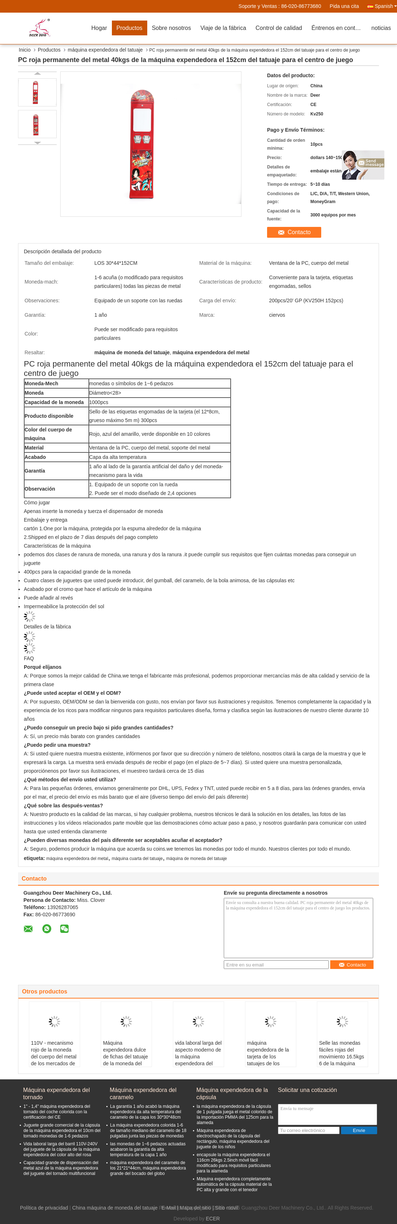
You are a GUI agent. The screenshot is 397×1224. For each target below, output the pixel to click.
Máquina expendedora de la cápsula (232, 1093)
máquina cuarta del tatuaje (137, 858)
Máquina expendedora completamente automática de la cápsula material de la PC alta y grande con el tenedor (234, 1184)
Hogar (99, 28)
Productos (130, 28)
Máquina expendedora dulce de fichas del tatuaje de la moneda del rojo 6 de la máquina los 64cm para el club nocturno (126, 1063)
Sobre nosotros (171, 28)
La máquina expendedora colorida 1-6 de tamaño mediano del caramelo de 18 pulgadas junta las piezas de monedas (148, 1131)
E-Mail (168, 1208)
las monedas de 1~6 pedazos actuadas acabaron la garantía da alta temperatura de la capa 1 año (148, 1149)
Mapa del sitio (195, 1208)
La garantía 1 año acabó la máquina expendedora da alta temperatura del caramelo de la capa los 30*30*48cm (145, 1112)
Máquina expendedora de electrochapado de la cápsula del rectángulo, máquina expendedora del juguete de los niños (233, 1138)
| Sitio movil (225, 1208)
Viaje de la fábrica (223, 28)
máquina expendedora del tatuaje (105, 50)
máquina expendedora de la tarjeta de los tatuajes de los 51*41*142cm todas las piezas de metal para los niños (269, 1063)
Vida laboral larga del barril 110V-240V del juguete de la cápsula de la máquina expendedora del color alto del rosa (61, 1149)
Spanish (386, 6)
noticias (381, 28)
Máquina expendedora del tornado (56, 1093)
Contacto (299, 232)
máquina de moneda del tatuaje (196, 858)
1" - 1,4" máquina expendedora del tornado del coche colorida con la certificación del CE (56, 1112)
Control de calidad (279, 28)
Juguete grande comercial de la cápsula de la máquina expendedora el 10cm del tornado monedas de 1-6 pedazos (61, 1131)
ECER (213, 1218)
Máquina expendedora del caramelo (143, 1093)
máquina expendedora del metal (77, 858)
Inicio (25, 50)
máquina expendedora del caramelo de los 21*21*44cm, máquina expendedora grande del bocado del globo (148, 1168)
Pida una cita (344, 6)
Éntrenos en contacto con (339, 28)
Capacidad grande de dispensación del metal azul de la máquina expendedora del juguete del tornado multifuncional (61, 1168)
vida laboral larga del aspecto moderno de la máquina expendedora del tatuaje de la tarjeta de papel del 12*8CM (198, 1063)
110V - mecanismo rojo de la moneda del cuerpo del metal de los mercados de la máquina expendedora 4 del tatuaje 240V (54, 1063)
